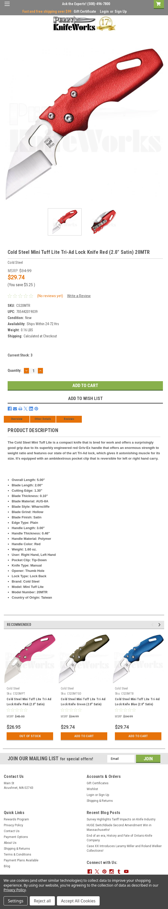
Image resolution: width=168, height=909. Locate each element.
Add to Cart (84, 736)
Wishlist (92, 789)
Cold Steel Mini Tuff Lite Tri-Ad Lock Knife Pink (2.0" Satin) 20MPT (29, 704)
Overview (16, 419)
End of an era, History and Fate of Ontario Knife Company (119, 838)
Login (104, 11)
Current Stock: (20, 355)
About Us (10, 843)
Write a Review (79, 296)
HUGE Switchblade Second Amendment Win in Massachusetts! (119, 827)
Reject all (42, 901)
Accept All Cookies (78, 901)
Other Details (43, 419)
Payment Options (16, 837)
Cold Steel (13, 688)
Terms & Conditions (17, 854)
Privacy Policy (13, 825)
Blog (7, 866)
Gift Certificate (85, 11)
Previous (153, 625)
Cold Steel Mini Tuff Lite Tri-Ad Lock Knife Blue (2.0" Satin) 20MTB (137, 704)
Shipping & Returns (100, 801)
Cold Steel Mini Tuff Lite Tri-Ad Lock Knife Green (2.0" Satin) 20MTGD (83, 704)
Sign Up (121, 11)
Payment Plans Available (21, 860)
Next (160, 625)
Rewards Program (16, 819)
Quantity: (14, 370)
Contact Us (12, 831)
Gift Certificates (98, 783)
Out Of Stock (30, 736)
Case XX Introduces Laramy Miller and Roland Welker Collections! (124, 848)
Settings (15, 901)
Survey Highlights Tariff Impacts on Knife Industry (121, 819)
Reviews (69, 419)
